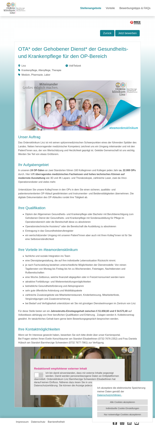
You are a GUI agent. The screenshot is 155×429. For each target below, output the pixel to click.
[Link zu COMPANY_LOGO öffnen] (14, 8)
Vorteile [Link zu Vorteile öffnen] (110, 8)
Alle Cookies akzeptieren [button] (122, 402)
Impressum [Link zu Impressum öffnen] (22, 421)
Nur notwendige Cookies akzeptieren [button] (122, 414)
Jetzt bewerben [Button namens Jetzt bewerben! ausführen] (127, 33)
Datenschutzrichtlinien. (109, 395)
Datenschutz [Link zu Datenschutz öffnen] (38, 421)
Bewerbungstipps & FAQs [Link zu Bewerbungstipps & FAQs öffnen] (134, 8)
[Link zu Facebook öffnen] (115, 422)
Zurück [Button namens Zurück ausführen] (107, 33)
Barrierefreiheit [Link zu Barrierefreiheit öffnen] (56, 421)
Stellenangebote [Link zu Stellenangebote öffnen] (90, 8)
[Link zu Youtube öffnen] (137, 422)
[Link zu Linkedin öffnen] (129, 422)
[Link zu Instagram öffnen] (122, 422)
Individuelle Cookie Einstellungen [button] (122, 408)
